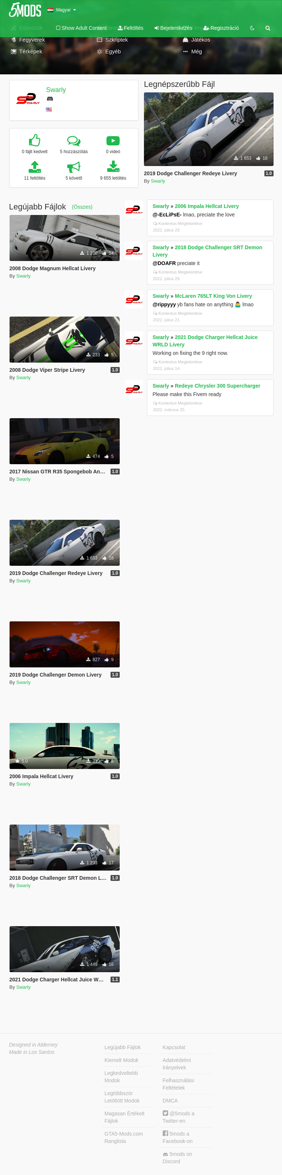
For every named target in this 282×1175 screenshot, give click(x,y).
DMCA (170, 1101)
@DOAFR (164, 263)
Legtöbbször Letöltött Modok (122, 1097)
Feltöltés (131, 28)
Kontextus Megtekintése (177, 223)
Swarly (56, 89)
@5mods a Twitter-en (179, 1117)
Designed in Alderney (33, 1045)
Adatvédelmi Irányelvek (177, 1063)
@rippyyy (164, 304)
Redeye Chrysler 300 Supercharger (217, 386)
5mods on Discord (177, 1157)
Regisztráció (221, 28)
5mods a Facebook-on (178, 1137)
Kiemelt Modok (122, 1060)
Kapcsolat (174, 1047)
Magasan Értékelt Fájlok (125, 1117)
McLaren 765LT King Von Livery (213, 296)
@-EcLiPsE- (167, 215)
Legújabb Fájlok (123, 1047)
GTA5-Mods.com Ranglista (124, 1137)
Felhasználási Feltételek (178, 1084)
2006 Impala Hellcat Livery (207, 206)
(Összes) (82, 207)
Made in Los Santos (32, 1052)
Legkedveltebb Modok (121, 1076)
